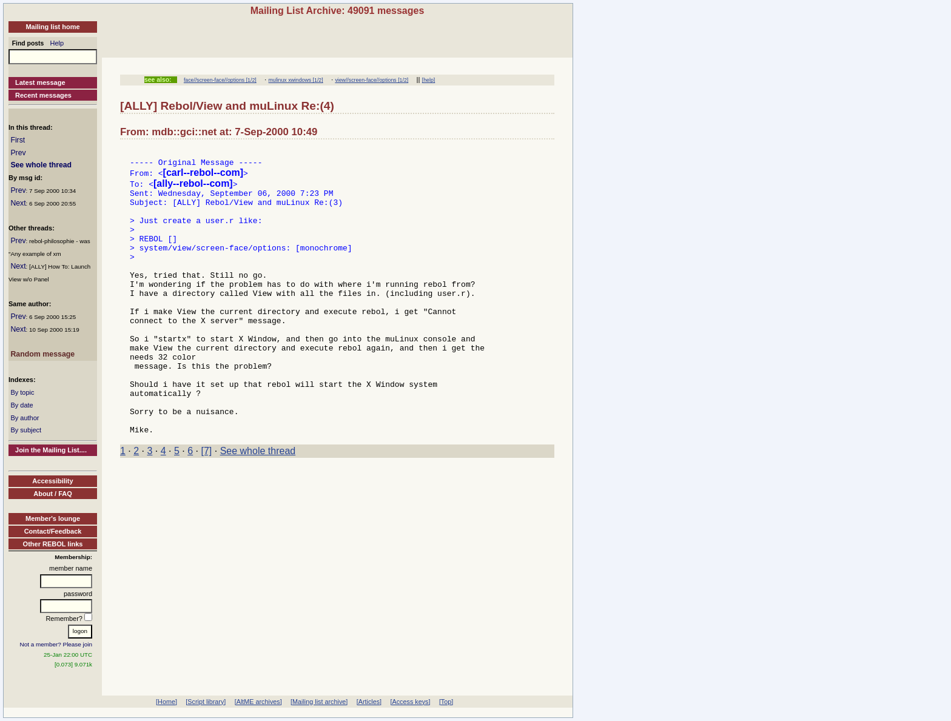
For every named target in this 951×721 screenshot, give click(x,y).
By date (21, 405)
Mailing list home (52, 26)
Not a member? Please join (56, 644)
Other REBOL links (53, 544)
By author (24, 417)
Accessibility (52, 481)
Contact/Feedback (53, 531)
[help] (428, 80)
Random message (42, 354)
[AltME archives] (258, 701)
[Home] (166, 701)
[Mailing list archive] (319, 701)
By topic (22, 392)
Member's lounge (52, 518)
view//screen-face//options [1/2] (371, 80)
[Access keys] (410, 701)
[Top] (446, 701)
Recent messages (43, 95)
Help (57, 43)
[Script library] (206, 701)
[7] (206, 503)
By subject (25, 430)
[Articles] (369, 701)
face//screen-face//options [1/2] (220, 80)
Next (17, 203)
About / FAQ (52, 493)
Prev (17, 153)
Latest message (40, 82)
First (17, 140)
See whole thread (41, 165)
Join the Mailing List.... (51, 450)
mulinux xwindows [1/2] (296, 80)
